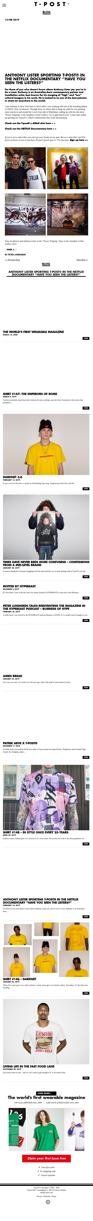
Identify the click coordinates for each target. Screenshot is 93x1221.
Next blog (81, 260)
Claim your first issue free (46, 1158)
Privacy (40, 1196)
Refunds (47, 1196)
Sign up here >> (79, 140)
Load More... (45, 1093)
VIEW (86, 338)
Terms (54, 1196)
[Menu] (4, 5)
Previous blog (14, 260)
